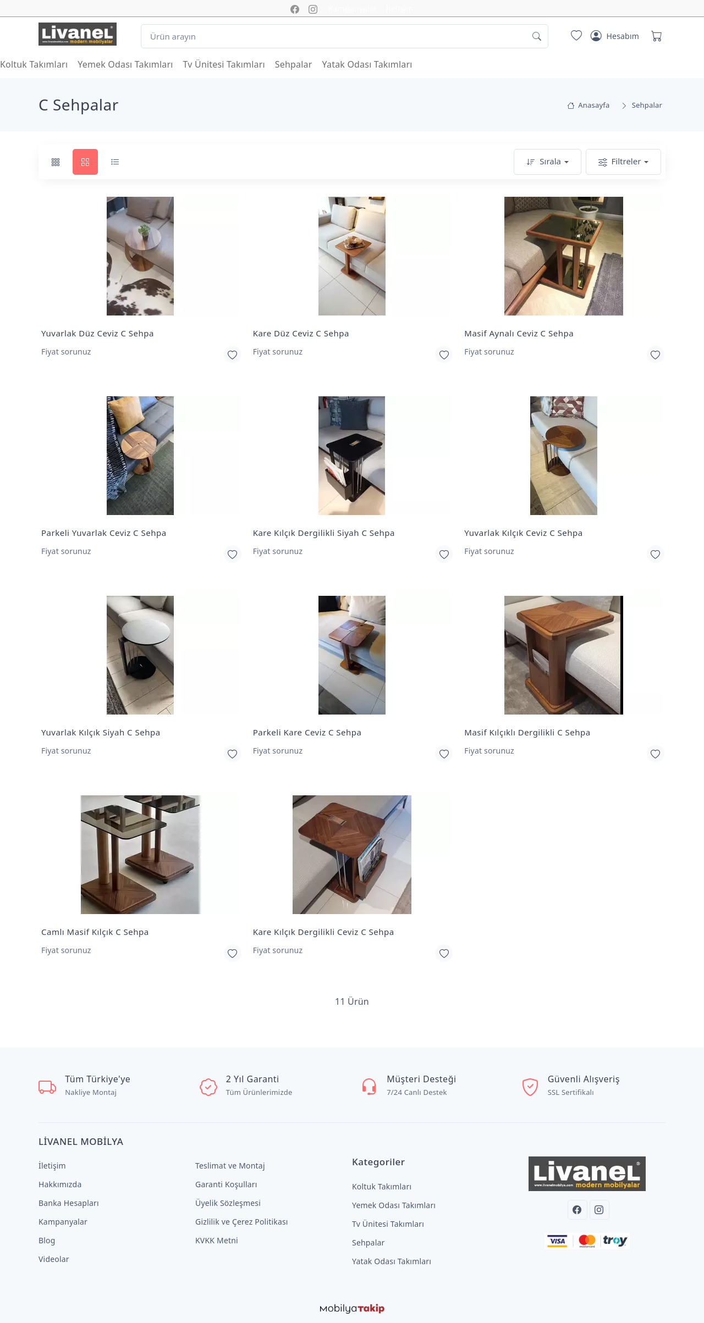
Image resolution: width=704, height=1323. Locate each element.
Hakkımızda (59, 1184)
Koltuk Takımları (34, 64)
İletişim (400, 8)
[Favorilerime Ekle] (232, 354)
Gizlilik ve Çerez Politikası (241, 1221)
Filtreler (619, 162)
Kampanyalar (352, 8)
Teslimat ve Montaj (230, 1165)
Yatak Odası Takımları (367, 64)
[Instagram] (599, 1210)
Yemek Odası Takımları (125, 64)
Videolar (53, 1259)
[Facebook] (577, 1210)
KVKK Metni (216, 1240)
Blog (47, 1240)
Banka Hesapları (68, 1203)
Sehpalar (293, 64)
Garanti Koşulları (226, 1184)
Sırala (543, 162)
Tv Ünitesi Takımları (224, 64)
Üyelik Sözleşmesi (228, 1203)
